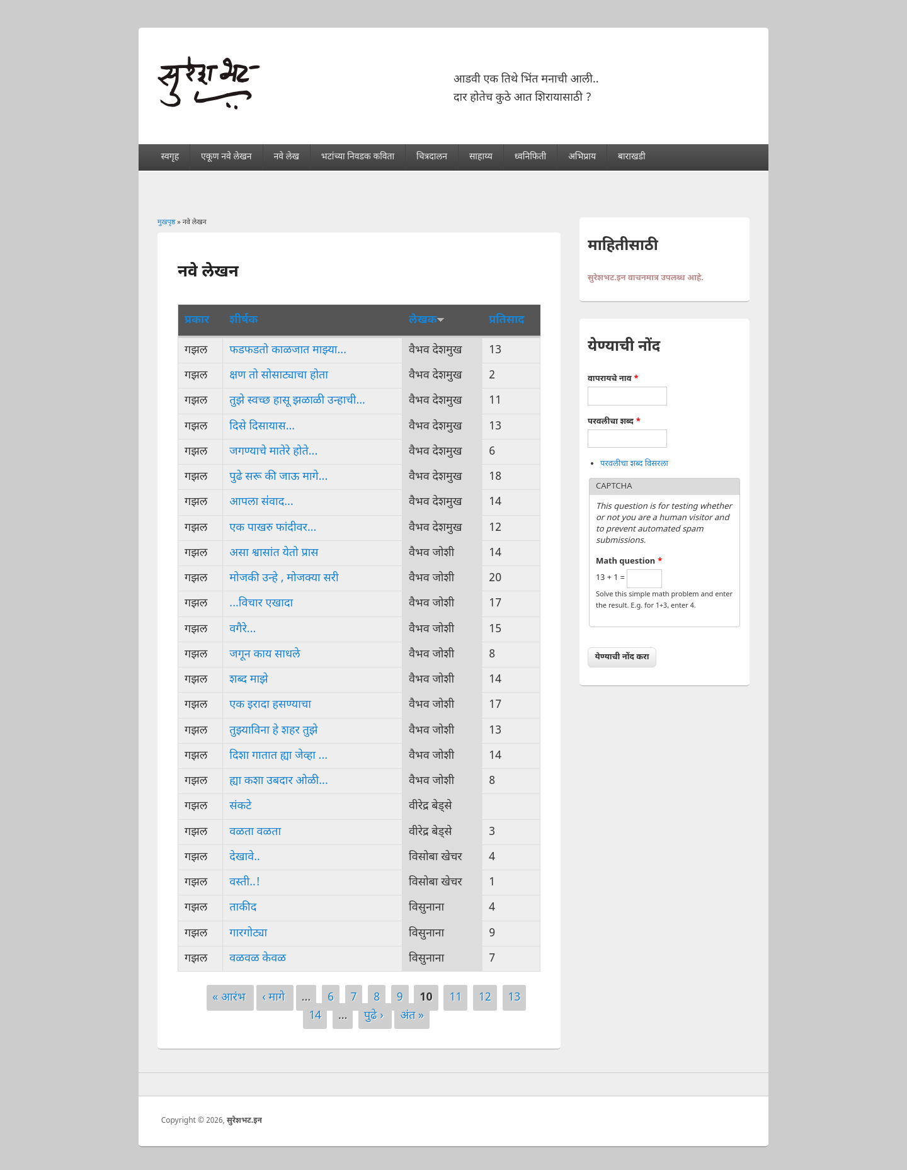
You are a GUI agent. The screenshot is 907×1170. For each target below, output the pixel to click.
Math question (629, 561)
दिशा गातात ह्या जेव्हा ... (278, 756)
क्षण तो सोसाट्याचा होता (278, 375)
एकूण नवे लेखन (226, 157)
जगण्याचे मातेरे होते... (273, 452)
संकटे (240, 806)
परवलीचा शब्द (614, 421)
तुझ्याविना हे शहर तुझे (273, 731)
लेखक (427, 320)
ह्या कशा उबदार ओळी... (278, 781)
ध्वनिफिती (530, 157)
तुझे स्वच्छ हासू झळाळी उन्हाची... (297, 401)
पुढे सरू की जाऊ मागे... (278, 477)
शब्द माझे (248, 680)
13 (514, 998)
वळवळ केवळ (257, 958)
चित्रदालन (431, 157)
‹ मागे (275, 998)
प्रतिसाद (506, 320)
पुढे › (375, 1016)
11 (455, 998)
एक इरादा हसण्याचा (270, 705)
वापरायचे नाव (613, 378)
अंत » (412, 1016)
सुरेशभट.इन (244, 1121)
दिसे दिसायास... (262, 426)
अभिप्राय (582, 157)
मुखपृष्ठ (166, 222)
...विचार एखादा (261, 603)
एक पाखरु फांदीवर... (272, 528)
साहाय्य (481, 157)
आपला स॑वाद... (261, 502)
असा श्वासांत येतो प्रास (273, 553)
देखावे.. (244, 857)
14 (315, 1016)
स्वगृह (170, 157)
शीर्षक (243, 320)
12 (485, 998)
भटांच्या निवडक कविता (357, 157)
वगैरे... (242, 629)
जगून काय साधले (264, 654)
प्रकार (197, 320)
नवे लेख (286, 157)
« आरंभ (230, 998)
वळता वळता (255, 832)
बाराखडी (632, 157)
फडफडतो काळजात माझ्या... (287, 350)
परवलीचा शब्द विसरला (634, 463)
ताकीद (242, 907)
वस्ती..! (244, 882)
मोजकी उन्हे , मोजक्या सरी (283, 578)
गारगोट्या (248, 933)
